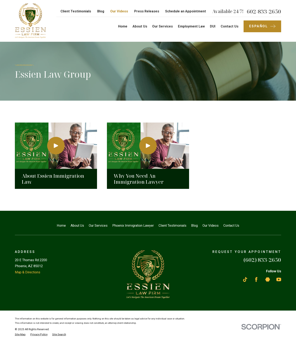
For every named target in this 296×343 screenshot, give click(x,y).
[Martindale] (267, 279)
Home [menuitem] (122, 26)
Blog (100, 11)
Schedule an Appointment (185, 11)
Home (61, 225)
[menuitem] (20, 334)
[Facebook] (256, 279)
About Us (77, 225)
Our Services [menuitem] (162, 26)
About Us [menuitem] (140, 26)
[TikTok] (245, 279)
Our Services (98, 225)
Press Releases (146, 11)
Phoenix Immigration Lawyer (133, 225)
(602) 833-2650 (262, 259)
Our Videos (119, 11)
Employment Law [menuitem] (191, 26)
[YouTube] (278, 279)
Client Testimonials (75, 11)
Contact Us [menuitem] (229, 26)
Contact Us (231, 225)
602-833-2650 (264, 11)
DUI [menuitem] (212, 26)
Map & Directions (27, 272)
